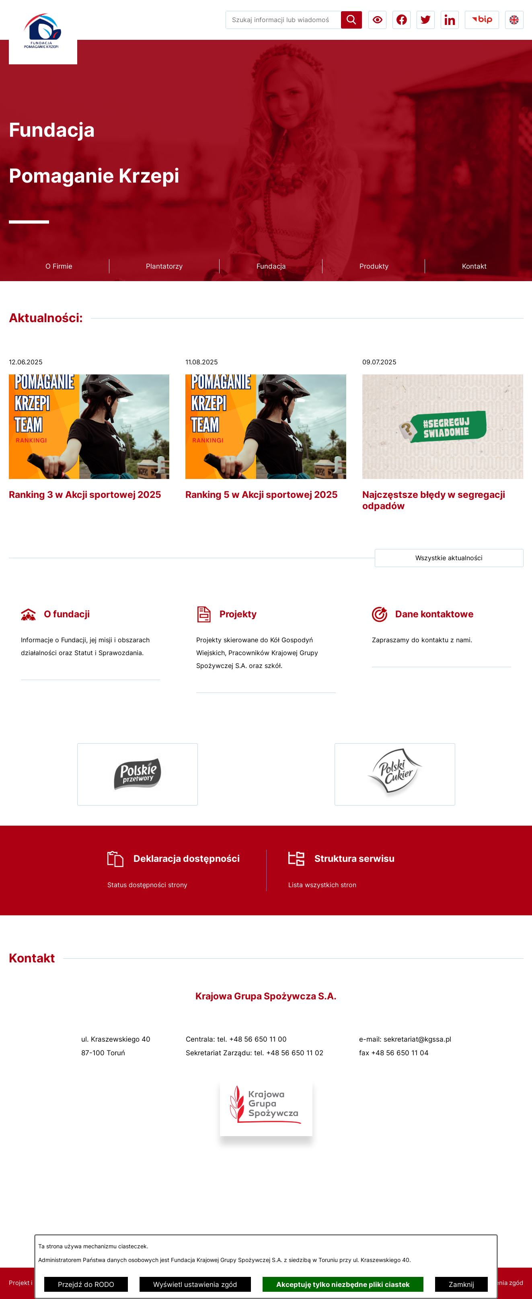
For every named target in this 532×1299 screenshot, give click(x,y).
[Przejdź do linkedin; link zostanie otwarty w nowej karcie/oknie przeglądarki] (450, 20)
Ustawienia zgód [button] (499, 1283)
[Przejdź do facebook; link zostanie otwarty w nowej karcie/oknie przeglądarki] (401, 20)
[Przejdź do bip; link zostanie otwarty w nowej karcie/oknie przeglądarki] (482, 20)
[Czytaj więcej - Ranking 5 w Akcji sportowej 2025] (265, 434)
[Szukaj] (351, 20)
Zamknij (461, 1285)
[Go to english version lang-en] (514, 20)
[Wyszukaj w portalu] (283, 20)
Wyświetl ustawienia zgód (195, 1285)
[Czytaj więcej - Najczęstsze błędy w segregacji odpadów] (442, 439)
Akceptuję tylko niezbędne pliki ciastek (343, 1285)
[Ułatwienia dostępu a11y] (377, 20)
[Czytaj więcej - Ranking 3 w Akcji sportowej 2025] (89, 434)
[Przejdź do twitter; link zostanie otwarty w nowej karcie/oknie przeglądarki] (426, 20)
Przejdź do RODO (86, 1285)
